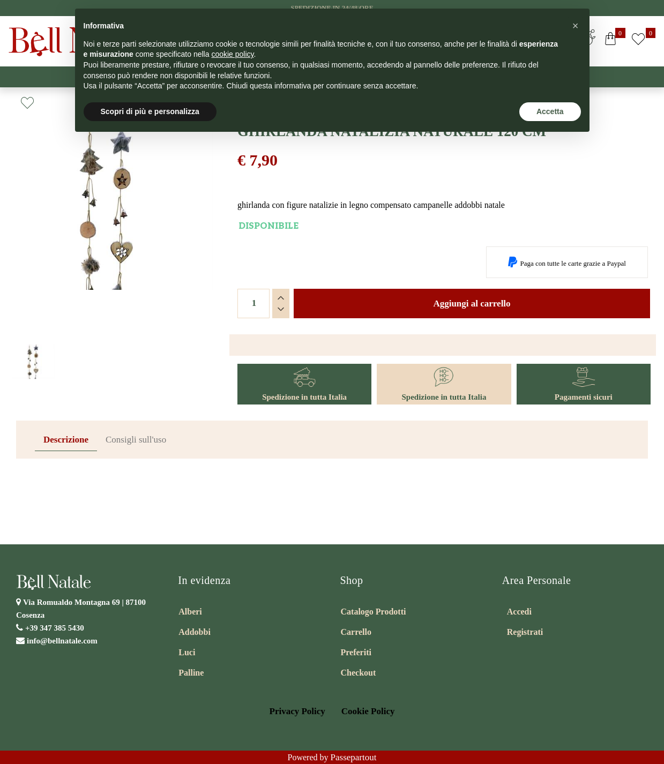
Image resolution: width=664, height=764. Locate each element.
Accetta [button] (550, 111)
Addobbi (194, 631)
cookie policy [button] (232, 54)
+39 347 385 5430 (54, 628)
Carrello (356, 631)
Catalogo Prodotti (373, 611)
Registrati (525, 631)
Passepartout (354, 757)
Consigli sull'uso (136, 440)
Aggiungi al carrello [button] (471, 303)
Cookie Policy (368, 711)
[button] (610, 41)
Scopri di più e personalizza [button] (150, 111)
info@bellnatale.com (62, 640)
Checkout (358, 672)
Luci (186, 652)
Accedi (519, 611)
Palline (191, 672)
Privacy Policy (297, 711)
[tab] (66, 440)
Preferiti (356, 652)
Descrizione (65, 440)
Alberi (190, 611)
